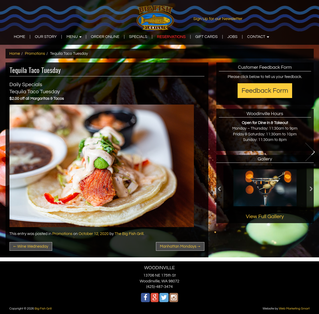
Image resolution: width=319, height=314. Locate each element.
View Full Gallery (265, 216)
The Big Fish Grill (129, 234)
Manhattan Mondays (180, 246)
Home (14, 54)
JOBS (232, 37)
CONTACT (256, 37)
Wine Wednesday (30, 246)
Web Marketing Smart (294, 308)
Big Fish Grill (43, 308)
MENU (72, 37)
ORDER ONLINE (105, 37)
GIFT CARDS (206, 37)
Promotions (35, 54)
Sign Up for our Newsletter (218, 19)
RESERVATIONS (171, 37)
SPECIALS (138, 37)
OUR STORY (46, 37)
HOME (19, 37)
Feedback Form (265, 90)
